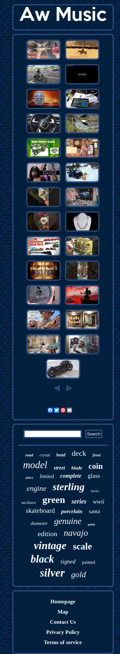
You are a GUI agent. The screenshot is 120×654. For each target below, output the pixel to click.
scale (82, 546)
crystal (44, 455)
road (29, 455)
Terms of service (63, 642)
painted (88, 562)
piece (29, 477)
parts (91, 524)
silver (52, 573)
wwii (98, 501)
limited (47, 476)
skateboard (40, 510)
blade (76, 467)
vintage (50, 545)
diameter (39, 523)
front (96, 455)
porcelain (71, 511)
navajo (76, 533)
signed (68, 561)
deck (79, 453)
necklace (28, 502)
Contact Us (63, 622)
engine (36, 488)
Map (62, 612)
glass (94, 475)
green (53, 499)
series (78, 501)
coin (96, 466)
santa (94, 511)
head (60, 455)
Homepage (63, 602)
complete (70, 476)
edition (47, 534)
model (35, 464)
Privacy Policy (62, 632)
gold (78, 574)
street (59, 467)
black (42, 559)
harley (95, 491)
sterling (69, 486)
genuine (67, 521)
